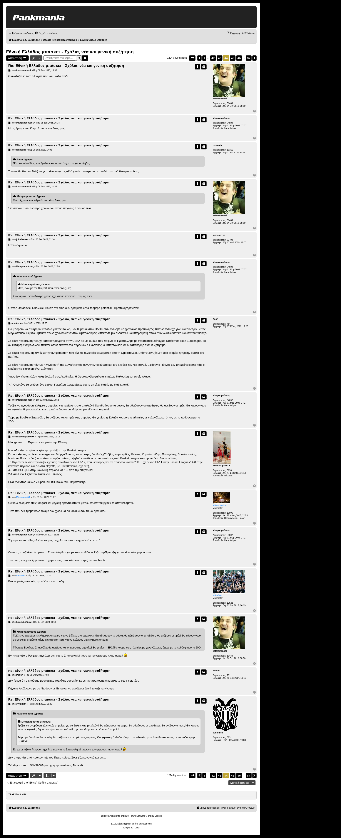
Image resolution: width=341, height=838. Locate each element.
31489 (230, 103)
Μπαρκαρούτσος (221, 118)
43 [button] (219, 58)
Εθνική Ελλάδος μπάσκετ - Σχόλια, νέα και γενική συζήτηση (70, 51)
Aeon (215, 319)
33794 (230, 240)
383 (229, 737)
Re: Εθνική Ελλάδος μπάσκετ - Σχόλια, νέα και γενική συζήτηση (66, 66)
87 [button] (248, 58)
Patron (216, 670)
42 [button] (213, 58)
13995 (230, 513)
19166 (230, 150)
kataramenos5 (220, 98)
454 (229, 324)
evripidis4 (218, 732)
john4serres (219, 235)
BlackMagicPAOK (222, 465)
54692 (230, 123)
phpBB (124, 816)
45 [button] (232, 58)
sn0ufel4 (217, 595)
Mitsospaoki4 (219, 505)
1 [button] (204, 58)
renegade (217, 145)
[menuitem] (46, 33)
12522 (230, 603)
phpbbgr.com (145, 824)
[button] (192, 58)
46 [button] (239, 58)
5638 (229, 470)
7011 (229, 675)
